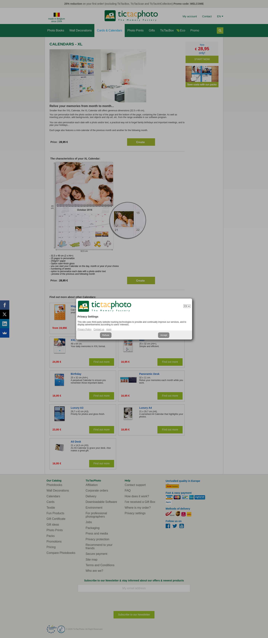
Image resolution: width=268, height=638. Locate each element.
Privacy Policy (85, 329)
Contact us (99, 329)
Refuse (105, 335)
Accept (163, 335)
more (108, 329)
